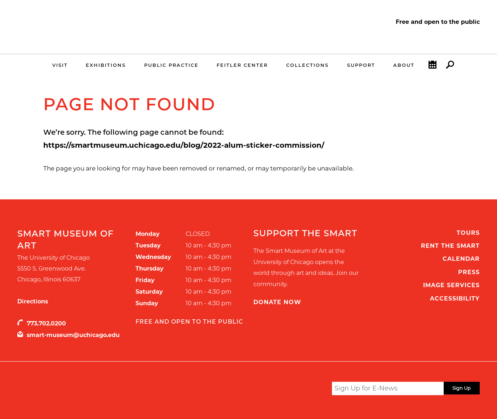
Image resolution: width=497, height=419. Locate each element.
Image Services (451, 285)
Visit (60, 65)
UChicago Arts (86, 390)
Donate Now (277, 302)
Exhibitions (106, 65)
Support (361, 65)
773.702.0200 (46, 323)
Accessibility (455, 298)
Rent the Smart (450, 245)
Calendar (432, 66)
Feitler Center (242, 65)
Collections (307, 65)
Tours (468, 232)
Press (469, 272)
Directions (32, 301)
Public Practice (171, 65)
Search (450, 66)
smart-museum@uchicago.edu (73, 335)
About (403, 65)
